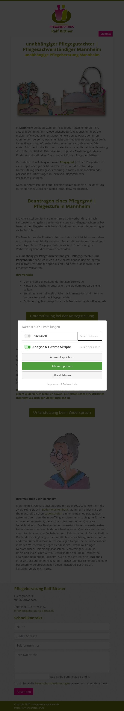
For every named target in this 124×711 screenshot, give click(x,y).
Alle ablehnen (62, 375)
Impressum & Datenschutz (62, 384)
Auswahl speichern (62, 357)
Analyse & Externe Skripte (51, 347)
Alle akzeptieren (62, 366)
